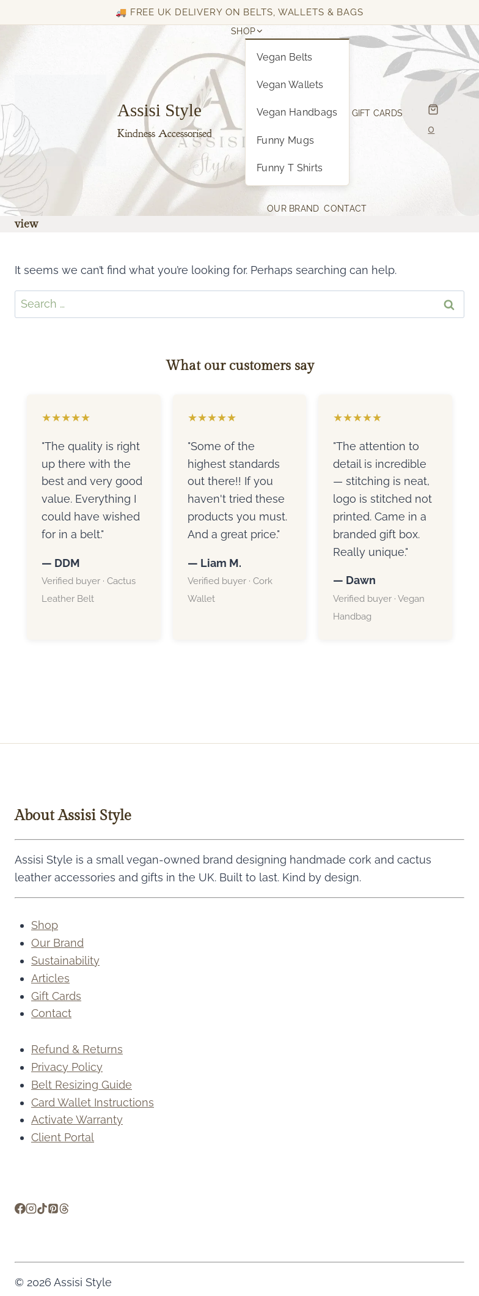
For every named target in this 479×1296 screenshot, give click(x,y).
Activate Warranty (77, 1119)
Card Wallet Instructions (92, 1102)
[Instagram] (31, 1210)
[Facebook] (20, 1210)
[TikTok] (42, 1210)
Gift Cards (377, 113)
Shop (44, 925)
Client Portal (62, 1137)
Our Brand (293, 208)
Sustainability (65, 960)
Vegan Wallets (290, 85)
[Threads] (64, 1210)
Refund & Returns (77, 1049)
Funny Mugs (285, 140)
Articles (50, 978)
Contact (345, 208)
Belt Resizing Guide (81, 1084)
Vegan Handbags (297, 112)
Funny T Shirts (290, 168)
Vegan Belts (285, 57)
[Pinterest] (53, 1210)
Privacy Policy (67, 1067)
